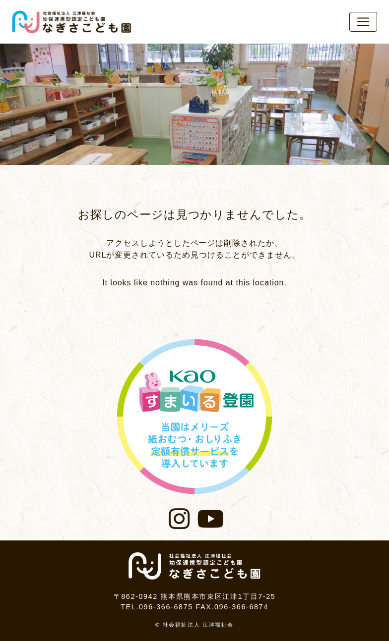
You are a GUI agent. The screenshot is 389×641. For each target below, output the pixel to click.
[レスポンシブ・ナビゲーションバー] (363, 22)
